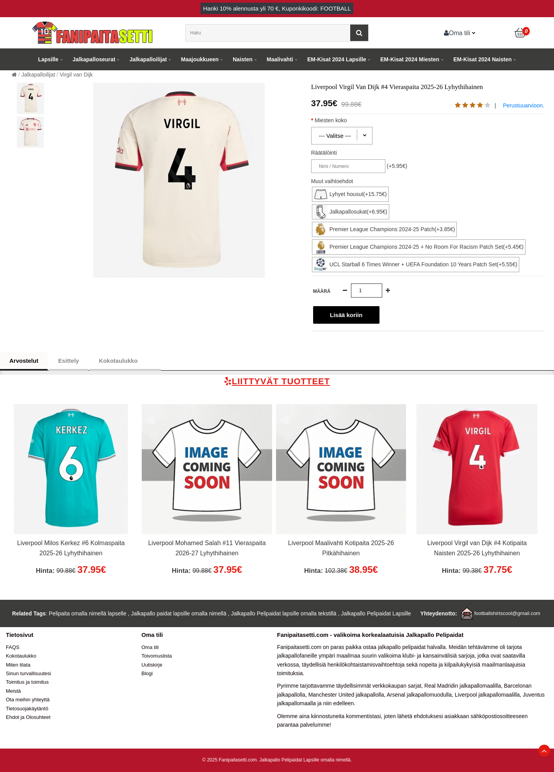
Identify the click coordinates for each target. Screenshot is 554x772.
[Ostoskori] (520, 33)
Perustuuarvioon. (523, 105)
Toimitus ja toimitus (27, 682)
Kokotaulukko (125, 360)
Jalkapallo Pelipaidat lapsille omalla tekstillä (284, 613)
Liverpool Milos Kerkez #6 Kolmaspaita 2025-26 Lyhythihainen (71, 548)
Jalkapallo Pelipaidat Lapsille (376, 613)
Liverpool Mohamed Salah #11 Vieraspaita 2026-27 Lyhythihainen (206, 548)
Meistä (13, 691)
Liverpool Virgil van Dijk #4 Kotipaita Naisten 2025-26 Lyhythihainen (477, 548)
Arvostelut (23, 360)
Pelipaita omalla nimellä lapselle (87, 613)
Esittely (68, 360)
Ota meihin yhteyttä (28, 699)
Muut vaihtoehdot (332, 181)
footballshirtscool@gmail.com (507, 613)
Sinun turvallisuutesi (28, 673)
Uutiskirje (151, 665)
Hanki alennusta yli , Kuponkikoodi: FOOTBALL (277, 8)
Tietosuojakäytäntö (27, 708)
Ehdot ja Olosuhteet (28, 717)
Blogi (147, 673)
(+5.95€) (397, 166)
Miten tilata (18, 665)
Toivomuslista (156, 656)
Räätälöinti (324, 153)
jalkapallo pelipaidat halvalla (412, 647)
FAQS (13, 647)
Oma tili (457, 32)
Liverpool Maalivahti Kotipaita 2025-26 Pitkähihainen (341, 548)
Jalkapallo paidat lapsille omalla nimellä (178, 613)
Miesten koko (337, 120)
